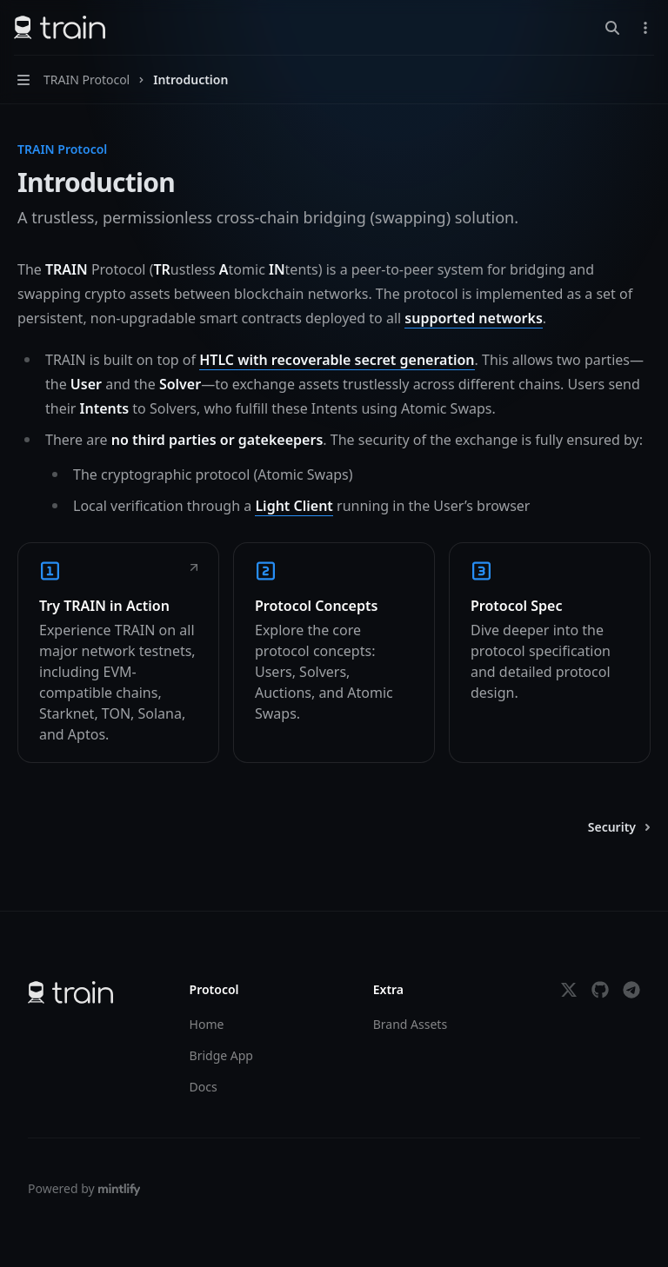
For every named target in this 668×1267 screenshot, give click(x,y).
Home (207, 1024)
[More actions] (645, 28)
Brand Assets (410, 1024)
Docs (203, 1086)
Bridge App (221, 1055)
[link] (118, 652)
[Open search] (612, 28)
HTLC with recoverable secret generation (336, 359)
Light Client (293, 505)
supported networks (473, 318)
